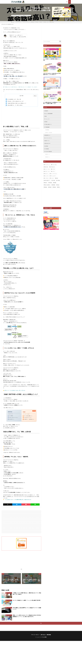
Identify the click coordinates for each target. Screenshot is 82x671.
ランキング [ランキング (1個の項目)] (52, 178)
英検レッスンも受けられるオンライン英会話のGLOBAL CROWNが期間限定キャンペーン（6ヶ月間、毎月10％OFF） (27, 616)
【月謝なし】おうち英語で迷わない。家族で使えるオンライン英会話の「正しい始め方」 (21, 86)
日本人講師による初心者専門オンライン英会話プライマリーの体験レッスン (27, 608)
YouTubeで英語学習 (48, 151)
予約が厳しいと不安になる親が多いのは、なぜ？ (15, 101)
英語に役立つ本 (47, 143)
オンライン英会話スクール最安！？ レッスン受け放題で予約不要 (26, 600)
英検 (46, 116)
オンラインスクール (27, 15)
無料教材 (47, 129)
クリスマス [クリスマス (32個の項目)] (53, 169)
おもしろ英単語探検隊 (48, 113)
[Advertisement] (21, 115)
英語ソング (48, 154)
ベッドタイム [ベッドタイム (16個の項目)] (46, 178)
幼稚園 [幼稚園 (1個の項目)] (55, 182)
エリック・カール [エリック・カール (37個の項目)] (47, 169)
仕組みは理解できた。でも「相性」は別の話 (14, 105)
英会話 (46, 121)
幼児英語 (46, 146)
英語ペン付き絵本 (49, 132)
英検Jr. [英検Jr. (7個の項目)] (59, 187)
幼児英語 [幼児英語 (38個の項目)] (50, 182)
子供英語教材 (47, 127)
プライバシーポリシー (35, 634)
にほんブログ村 (45, 213)
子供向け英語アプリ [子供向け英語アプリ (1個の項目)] (47, 180)
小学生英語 (47, 148)
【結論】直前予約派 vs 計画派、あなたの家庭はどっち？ (16, 103)
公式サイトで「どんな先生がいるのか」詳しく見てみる (14, 390)
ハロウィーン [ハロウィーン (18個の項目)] (46, 173)
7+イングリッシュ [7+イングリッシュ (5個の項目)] (47, 164)
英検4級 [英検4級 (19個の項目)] (50, 187)
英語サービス (47, 140)
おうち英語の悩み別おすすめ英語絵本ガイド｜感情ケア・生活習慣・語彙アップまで (52, 103)
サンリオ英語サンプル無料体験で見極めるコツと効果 (52, 59)
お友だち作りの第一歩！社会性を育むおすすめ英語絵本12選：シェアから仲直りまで (52, 74)
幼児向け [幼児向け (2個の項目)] (46, 182)
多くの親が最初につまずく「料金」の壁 (13, 99)
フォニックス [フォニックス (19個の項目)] (46, 175)
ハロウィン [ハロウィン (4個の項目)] (53, 171)
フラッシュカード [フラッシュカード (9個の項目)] (53, 175)
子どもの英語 (44, 637)
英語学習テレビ (47, 135)
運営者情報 (49, 634)
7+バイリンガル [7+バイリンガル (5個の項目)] (54, 164)
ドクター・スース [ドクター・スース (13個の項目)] (47, 171)
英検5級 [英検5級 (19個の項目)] (55, 187)
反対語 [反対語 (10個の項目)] (57, 178)
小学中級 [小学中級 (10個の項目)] (54, 180)
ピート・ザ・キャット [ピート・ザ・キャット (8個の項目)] (54, 173)
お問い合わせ (43, 634)
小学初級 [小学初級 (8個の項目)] (58, 180)
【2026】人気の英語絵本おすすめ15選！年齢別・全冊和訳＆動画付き (52, 88)
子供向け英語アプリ (48, 124)
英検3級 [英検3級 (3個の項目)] (46, 187)
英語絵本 (46, 110)
